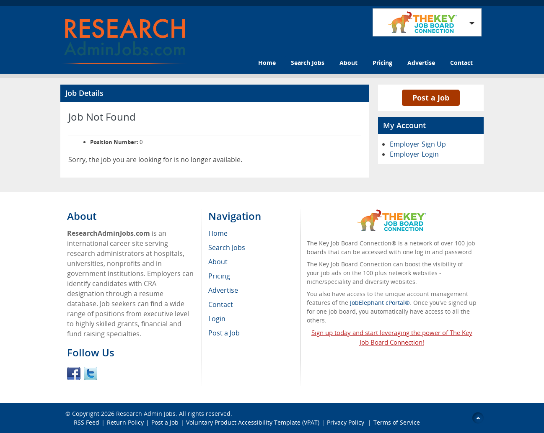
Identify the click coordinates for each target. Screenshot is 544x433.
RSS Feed (86, 422)
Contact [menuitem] (220, 304)
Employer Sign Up (418, 144)
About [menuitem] (218, 261)
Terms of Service (396, 422)
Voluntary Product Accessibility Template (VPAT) (252, 422)
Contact (461, 63)
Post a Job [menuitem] (224, 333)
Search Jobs (307, 63)
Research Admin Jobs (146, 414)
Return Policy (125, 422)
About (348, 63)
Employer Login (414, 154)
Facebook (73, 373)
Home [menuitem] (218, 233)
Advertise (421, 63)
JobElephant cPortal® (380, 303)
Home (267, 63)
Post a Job (430, 98)
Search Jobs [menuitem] (226, 247)
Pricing (382, 63)
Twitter (90, 373)
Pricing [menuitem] (219, 276)
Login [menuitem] (216, 318)
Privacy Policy (346, 422)
